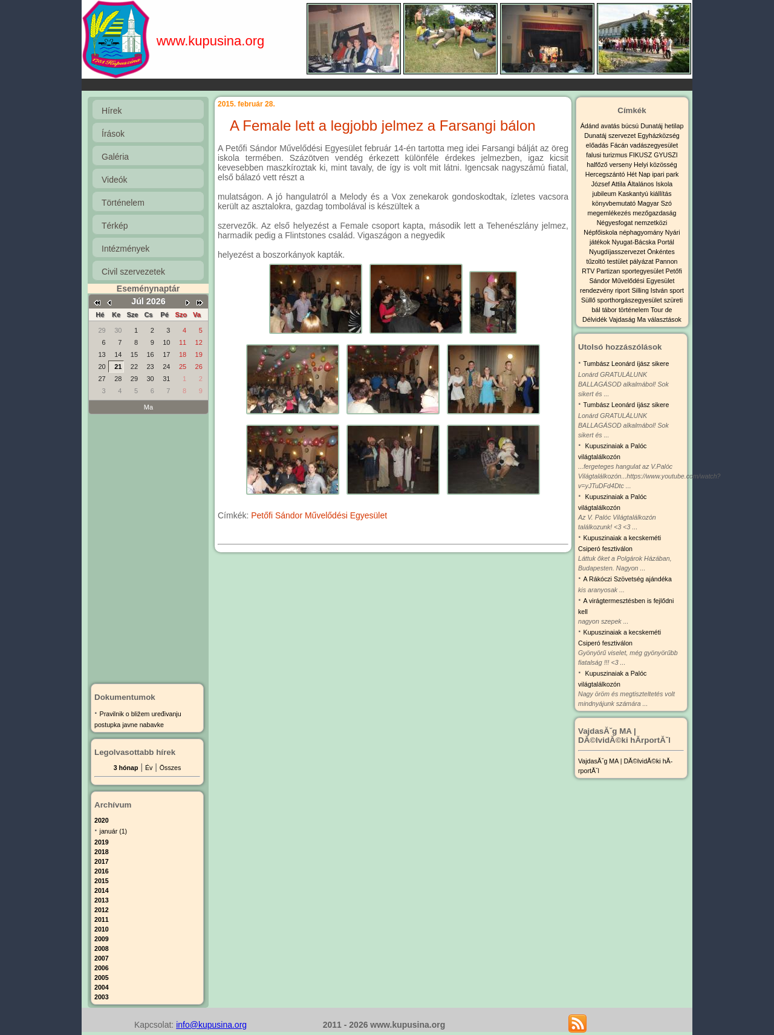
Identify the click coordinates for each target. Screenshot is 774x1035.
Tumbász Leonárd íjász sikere (626, 363)
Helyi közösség (655, 164)
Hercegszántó (606, 174)
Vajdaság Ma (628, 319)
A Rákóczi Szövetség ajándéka (628, 579)
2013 (101, 900)
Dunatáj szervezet (610, 135)
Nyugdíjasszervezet (618, 251)
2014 (101, 890)
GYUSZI (666, 154)
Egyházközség (658, 135)
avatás (610, 125)
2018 (101, 851)
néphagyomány (642, 232)
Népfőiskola (601, 232)
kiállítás (661, 193)
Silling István (650, 290)
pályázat (642, 261)
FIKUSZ (641, 154)
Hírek (112, 111)
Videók (115, 179)
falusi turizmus (607, 154)
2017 (101, 861)
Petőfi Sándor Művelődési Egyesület (319, 515)
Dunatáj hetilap (661, 125)
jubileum (606, 193)
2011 (101, 919)
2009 (101, 938)
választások (664, 319)
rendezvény (597, 290)
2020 (101, 820)
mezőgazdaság (654, 213)
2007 (101, 958)
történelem (635, 309)
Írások (113, 134)
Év (148, 767)
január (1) (114, 831)
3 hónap (126, 767)
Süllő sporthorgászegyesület (622, 300)
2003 (101, 997)
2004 (101, 987)
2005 (101, 977)
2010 (101, 929)
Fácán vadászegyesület (644, 145)
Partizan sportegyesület (630, 271)
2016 (101, 871)
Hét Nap (639, 174)
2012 (101, 909)
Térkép (115, 225)
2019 (101, 842)
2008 (101, 948)
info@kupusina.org (211, 1025)
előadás (598, 145)
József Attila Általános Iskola (631, 184)
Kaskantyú (634, 193)
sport (676, 290)
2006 (101, 967)
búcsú (631, 125)
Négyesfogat (616, 222)
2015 (101, 880)
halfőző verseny (610, 164)
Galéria (115, 157)
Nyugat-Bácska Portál (643, 242)
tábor (610, 309)
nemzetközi (650, 222)
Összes (170, 767)
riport (623, 290)
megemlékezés (610, 213)
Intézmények (125, 248)
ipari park (665, 174)
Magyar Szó (654, 203)
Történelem (123, 202)
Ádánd (590, 125)
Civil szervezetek (133, 271)
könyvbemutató (614, 203)
